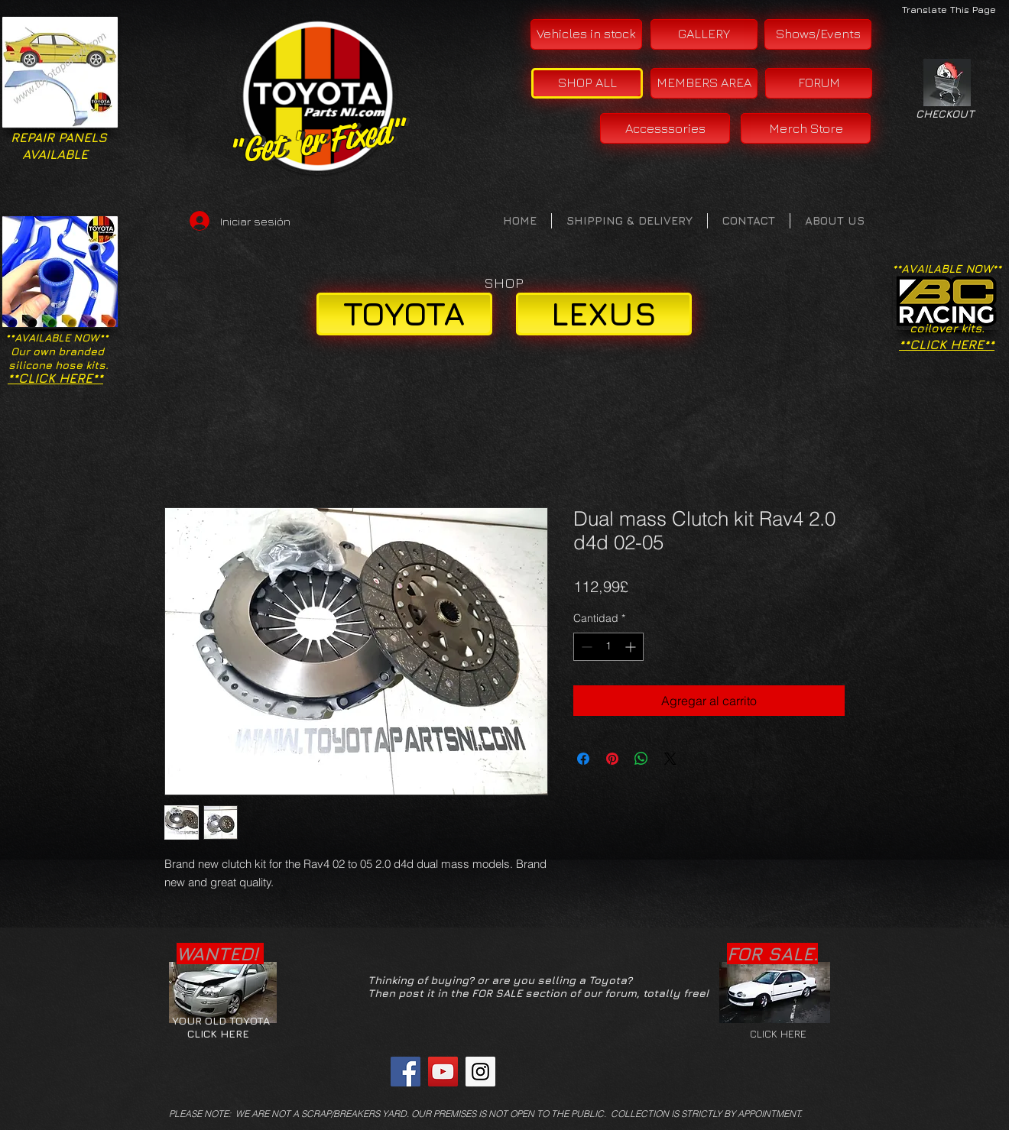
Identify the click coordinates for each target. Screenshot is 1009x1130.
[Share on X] (670, 759)
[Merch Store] (806, 128)
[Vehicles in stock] (586, 34)
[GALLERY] (704, 34)
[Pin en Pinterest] (612, 759)
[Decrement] (585, 646)
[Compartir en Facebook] (583, 759)
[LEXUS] (604, 314)
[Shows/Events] (817, 34)
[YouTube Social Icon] (443, 1071)
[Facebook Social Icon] (405, 1071)
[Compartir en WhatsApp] (641, 759)
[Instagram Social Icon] (480, 1071)
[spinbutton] (608, 646)
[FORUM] (818, 83)
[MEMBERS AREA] (704, 83)
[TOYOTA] (404, 314)
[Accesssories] (665, 128)
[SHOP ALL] (587, 83)
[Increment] (631, 646)
